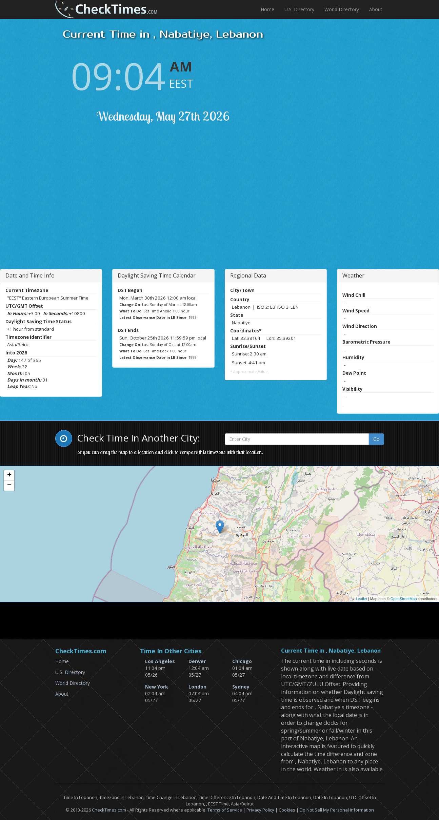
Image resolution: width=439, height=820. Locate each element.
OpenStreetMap (404, 599)
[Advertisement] (117, 204)
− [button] (9, 485)
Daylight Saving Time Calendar (157, 275)
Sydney (241, 686)
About (375, 9)
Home (267, 9)
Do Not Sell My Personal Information (337, 810)
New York (156, 686)
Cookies (287, 810)
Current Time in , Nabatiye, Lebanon (331, 651)
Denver (197, 661)
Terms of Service (224, 810)
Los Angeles (160, 661)
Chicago (242, 661)
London (197, 686)
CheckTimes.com (109, 810)
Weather (353, 275)
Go (376, 439)
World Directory (341, 9)
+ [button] (9, 475)
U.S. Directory (299, 9)
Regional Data (248, 275)
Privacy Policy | (262, 810)
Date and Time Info (30, 275)
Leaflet (361, 599)
